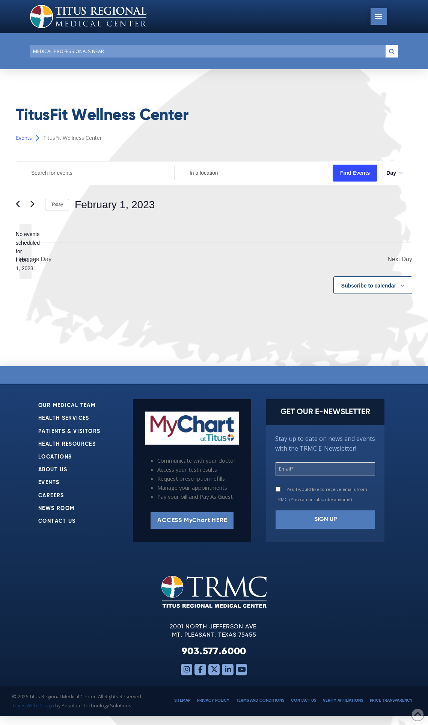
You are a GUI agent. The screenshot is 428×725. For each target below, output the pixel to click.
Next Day (399, 259)
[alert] (26, 251)
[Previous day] (20, 204)
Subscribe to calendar (368, 286)
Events (24, 137)
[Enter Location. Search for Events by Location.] (254, 173)
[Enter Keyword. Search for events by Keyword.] (95, 173)
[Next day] (34, 204)
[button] (379, 16)
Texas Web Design (33, 705)
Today (57, 204)
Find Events (355, 173)
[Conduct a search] (206, 51)
